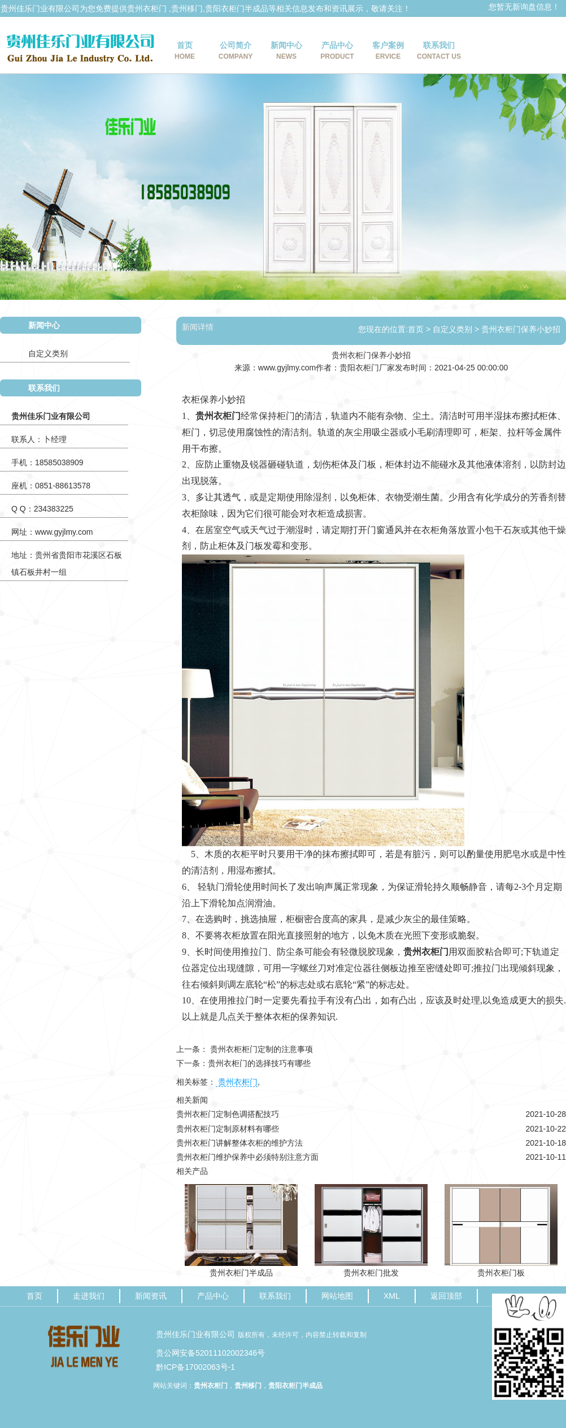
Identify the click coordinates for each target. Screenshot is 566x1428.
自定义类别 (48, 353)
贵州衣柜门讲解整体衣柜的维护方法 (239, 1142)
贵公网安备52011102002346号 (210, 1352)
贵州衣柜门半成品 (241, 1272)
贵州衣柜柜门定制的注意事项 (260, 1049)
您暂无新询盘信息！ (524, 6)
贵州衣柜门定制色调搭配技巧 (227, 1114)
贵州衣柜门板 (501, 1272)
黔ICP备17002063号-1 (195, 1367)
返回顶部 (446, 1295)
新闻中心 (286, 52)
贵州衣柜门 (147, 8)
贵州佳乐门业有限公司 (195, 1334)
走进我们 (89, 1295)
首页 (184, 52)
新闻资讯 (151, 1295)
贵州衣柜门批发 (371, 1272)
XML (392, 1295)
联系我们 (438, 52)
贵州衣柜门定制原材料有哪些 (227, 1128)
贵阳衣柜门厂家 (367, 367)
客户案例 (388, 52)
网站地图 (337, 1295)
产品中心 (337, 52)
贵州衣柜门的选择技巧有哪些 (259, 1063)
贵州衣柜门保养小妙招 (520, 329)
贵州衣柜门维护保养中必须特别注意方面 (247, 1156)
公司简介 (235, 52)
